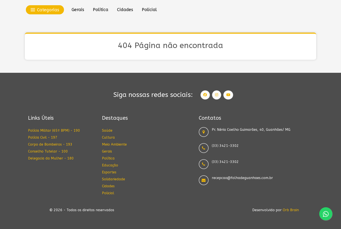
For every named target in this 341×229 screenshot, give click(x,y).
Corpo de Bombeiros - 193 (50, 144)
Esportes (109, 172)
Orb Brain (291, 210)
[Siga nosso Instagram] (216, 95)
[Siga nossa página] (205, 95)
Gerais (107, 151)
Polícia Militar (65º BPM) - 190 (54, 130)
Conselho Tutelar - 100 (48, 151)
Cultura (108, 137)
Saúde (107, 130)
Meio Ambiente (114, 144)
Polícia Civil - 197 (42, 137)
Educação (110, 165)
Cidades (108, 186)
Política (108, 158)
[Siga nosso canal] (228, 95)
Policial (108, 193)
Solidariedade (113, 179)
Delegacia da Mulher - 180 (51, 158)
